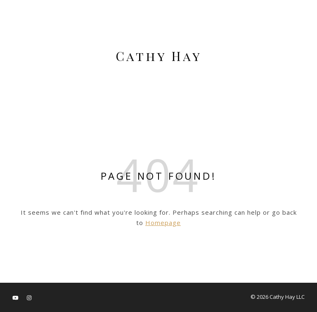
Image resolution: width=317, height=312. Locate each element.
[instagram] (29, 297)
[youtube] (16, 297)
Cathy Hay (159, 56)
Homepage (163, 222)
